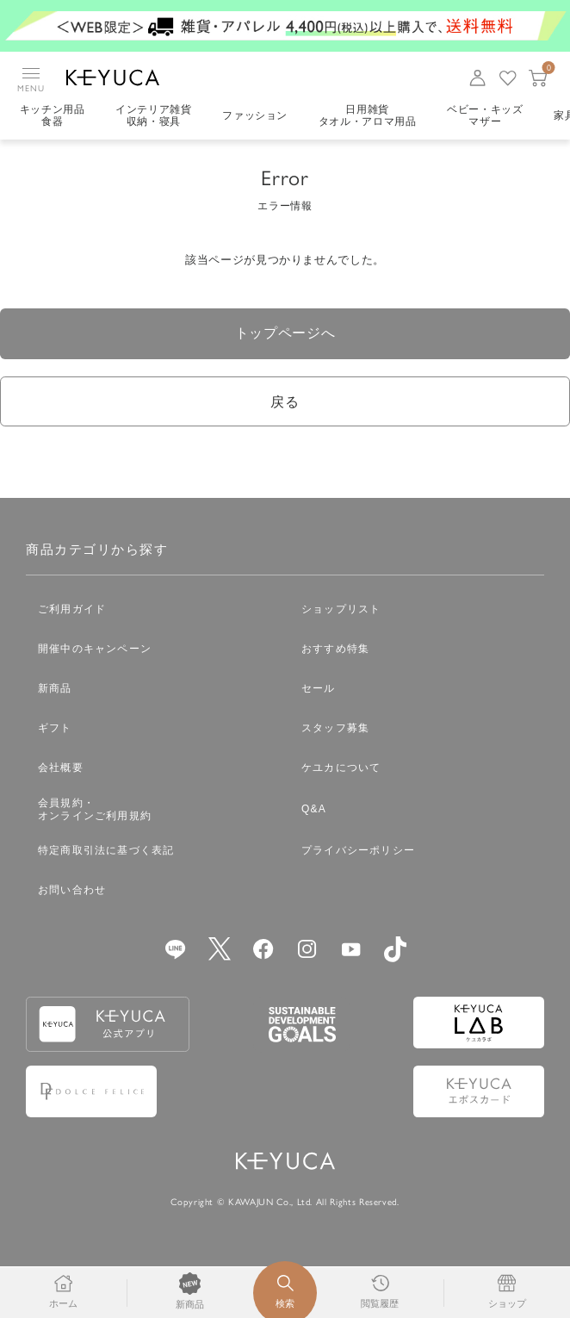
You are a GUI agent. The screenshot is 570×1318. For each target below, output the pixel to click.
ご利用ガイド (72, 612)
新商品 (55, 691)
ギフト (55, 730)
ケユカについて (341, 770)
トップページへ (285, 333)
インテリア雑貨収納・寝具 (154, 116)
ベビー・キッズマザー (487, 116)
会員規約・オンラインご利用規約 (95, 811)
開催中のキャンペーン (95, 651)
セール (318, 691)
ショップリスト (341, 612)
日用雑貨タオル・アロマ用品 (368, 116)
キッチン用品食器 (52, 116)
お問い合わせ (72, 892)
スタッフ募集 (335, 730)
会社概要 (61, 770)
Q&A (313, 811)
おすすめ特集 (335, 651)
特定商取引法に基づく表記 (106, 853)
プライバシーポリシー (358, 853)
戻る (284, 403)
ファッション (255, 116)
